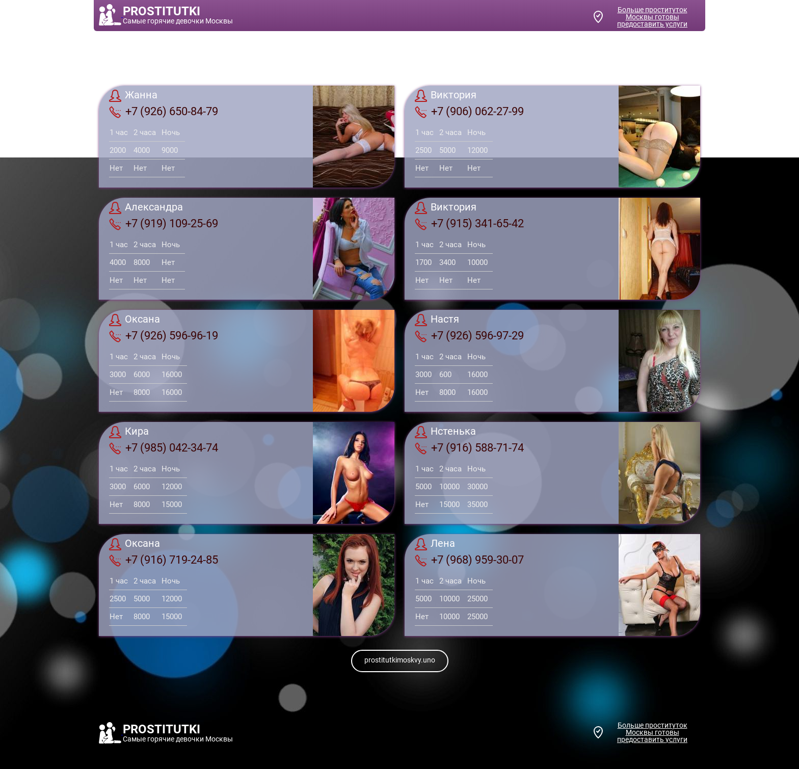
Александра (146, 208)
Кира (129, 432)
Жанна (133, 96)
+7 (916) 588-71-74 (469, 448)
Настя (437, 320)
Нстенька (445, 432)
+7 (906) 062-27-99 (469, 111)
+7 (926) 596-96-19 (163, 335)
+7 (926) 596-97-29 (469, 335)
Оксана (134, 320)
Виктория (445, 96)
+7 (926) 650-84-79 (163, 111)
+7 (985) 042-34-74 (163, 448)
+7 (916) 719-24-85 (163, 560)
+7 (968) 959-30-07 (469, 560)
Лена (435, 544)
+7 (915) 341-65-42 (469, 223)
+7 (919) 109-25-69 (163, 223)
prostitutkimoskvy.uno (399, 660)
